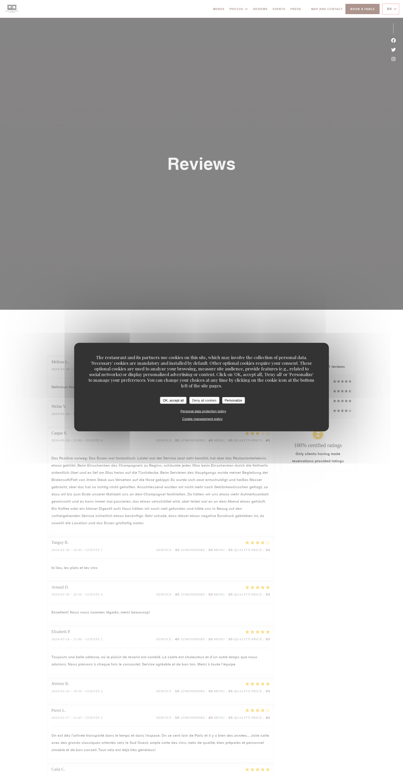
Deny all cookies (204, 400)
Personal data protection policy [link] (203, 411)
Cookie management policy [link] (202, 419)
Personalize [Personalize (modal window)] (233, 400)
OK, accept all (173, 400)
